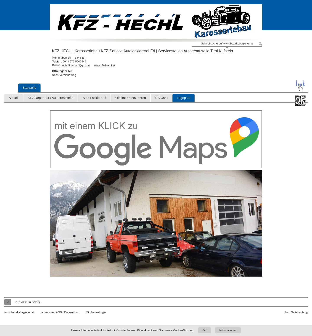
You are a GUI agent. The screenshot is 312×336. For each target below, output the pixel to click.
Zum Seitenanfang (296, 312)
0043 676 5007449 (74, 61)
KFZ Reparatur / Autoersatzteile (50, 98)
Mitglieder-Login (96, 312)
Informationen (228, 330)
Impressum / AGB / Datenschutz (60, 312)
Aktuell (13, 98)
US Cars (161, 98)
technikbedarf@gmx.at (76, 65)
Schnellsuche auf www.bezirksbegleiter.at (227, 43)
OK (205, 330)
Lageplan (183, 98)
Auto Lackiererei (94, 98)
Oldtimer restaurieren (130, 98)
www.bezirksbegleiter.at (19, 312)
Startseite (29, 87)
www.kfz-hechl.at (104, 65)
